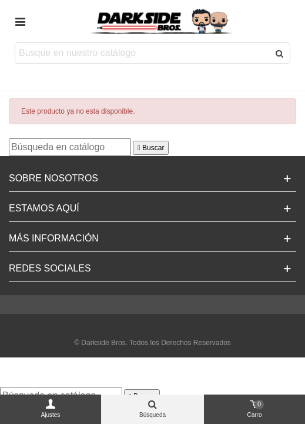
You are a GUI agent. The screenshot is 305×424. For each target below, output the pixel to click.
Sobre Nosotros (53, 178)
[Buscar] (70, 147)
